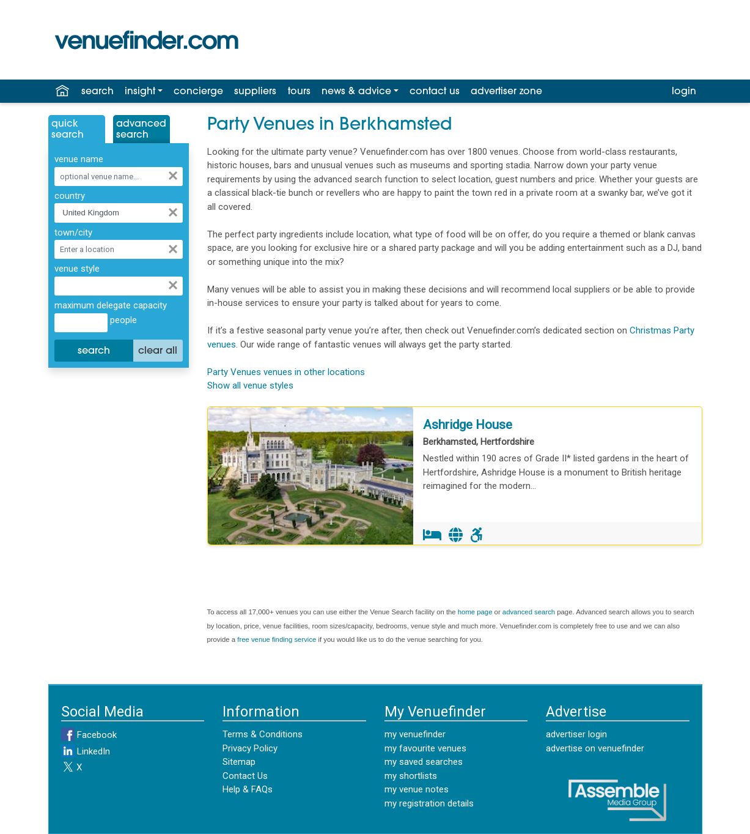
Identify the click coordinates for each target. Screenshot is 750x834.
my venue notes (416, 789)
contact (435, 92)
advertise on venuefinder (595, 748)
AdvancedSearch (141, 129)
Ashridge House (467, 424)
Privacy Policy (250, 748)
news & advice (356, 92)
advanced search (528, 612)
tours (299, 92)
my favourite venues (425, 748)
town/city (73, 232)
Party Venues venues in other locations (286, 372)
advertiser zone (506, 92)
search (97, 92)
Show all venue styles (250, 385)
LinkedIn (85, 751)
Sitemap (239, 761)
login (684, 92)
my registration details (429, 803)
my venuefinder (415, 734)
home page (475, 612)
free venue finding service (276, 639)
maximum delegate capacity (110, 305)
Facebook (89, 734)
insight (140, 92)
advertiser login (576, 734)
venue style (77, 268)
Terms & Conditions (262, 734)
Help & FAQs (247, 789)
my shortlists (410, 775)
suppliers (255, 92)
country (69, 195)
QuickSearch (67, 129)
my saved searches (423, 761)
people (122, 320)
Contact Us (245, 775)
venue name (78, 159)
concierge (198, 92)
